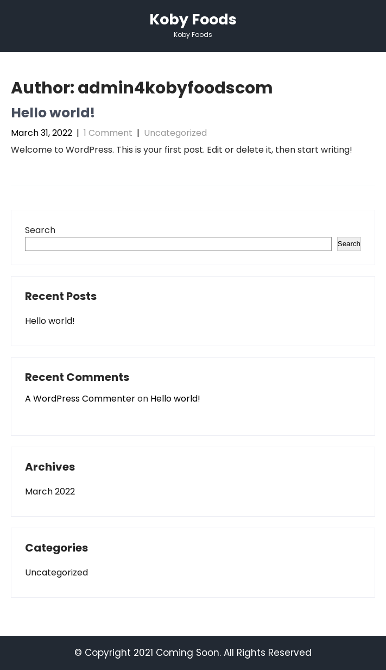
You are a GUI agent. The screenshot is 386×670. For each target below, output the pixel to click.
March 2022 (50, 491)
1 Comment (108, 133)
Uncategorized (175, 133)
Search (40, 230)
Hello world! (53, 112)
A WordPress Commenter (80, 398)
